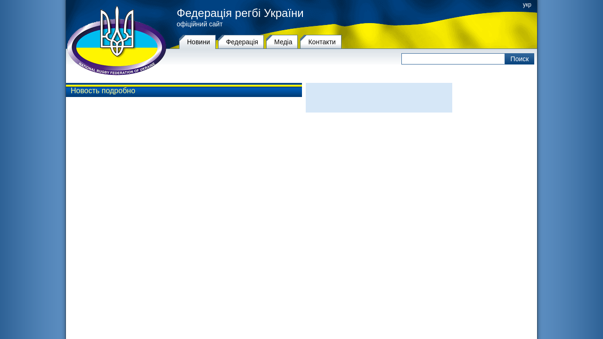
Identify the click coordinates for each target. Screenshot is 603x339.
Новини (198, 42)
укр (527, 4)
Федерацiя (242, 42)
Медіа (283, 42)
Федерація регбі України (240, 13)
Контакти (321, 42)
